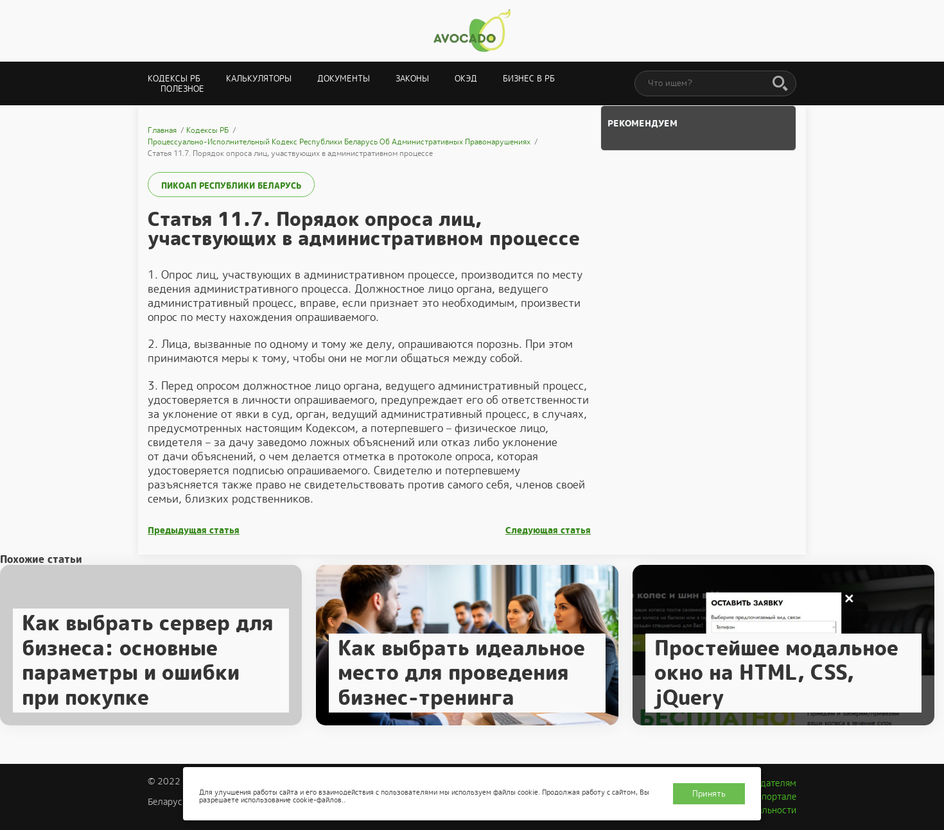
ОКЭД (466, 79)
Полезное (182, 89)
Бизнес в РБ (529, 79)
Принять (709, 794)
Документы (343, 79)
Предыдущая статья (194, 530)
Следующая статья (548, 530)
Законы (412, 79)
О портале (774, 796)
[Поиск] (780, 84)
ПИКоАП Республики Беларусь (231, 186)
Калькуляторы (259, 79)
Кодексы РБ (174, 79)
